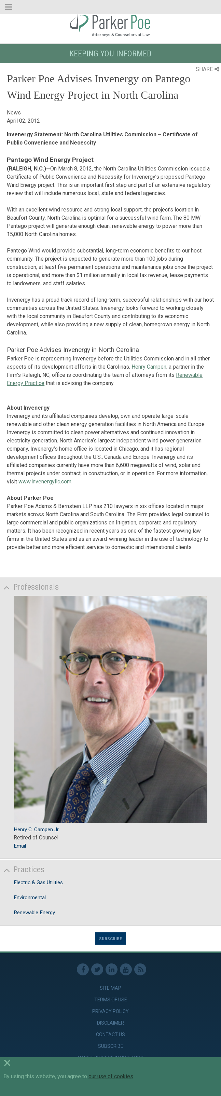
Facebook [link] (83, 969)
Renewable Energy (34, 912)
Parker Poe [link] (110, 25)
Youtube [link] (126, 969)
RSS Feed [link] (140, 969)
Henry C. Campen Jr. (36, 829)
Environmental (30, 897)
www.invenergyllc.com (44, 481)
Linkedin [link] (112, 969)
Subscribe (110, 938)
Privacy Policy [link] (110, 1011)
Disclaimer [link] (110, 1023)
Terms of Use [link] (110, 999)
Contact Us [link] (110, 1034)
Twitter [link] (97, 969)
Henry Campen (149, 367)
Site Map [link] (110, 988)
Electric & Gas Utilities (38, 882)
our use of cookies (110, 1076)
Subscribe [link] (110, 1046)
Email (20, 846)
